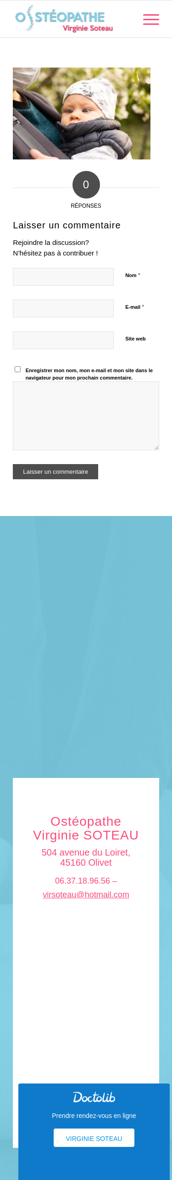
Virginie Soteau (94, 1138)
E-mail (134, 306)
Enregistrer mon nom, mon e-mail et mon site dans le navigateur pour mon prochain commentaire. (89, 374)
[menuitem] (146, 18)
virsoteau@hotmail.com (86, 894)
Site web (135, 338)
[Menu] (146, 18)
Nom (132, 275)
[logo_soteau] (71, 18)
